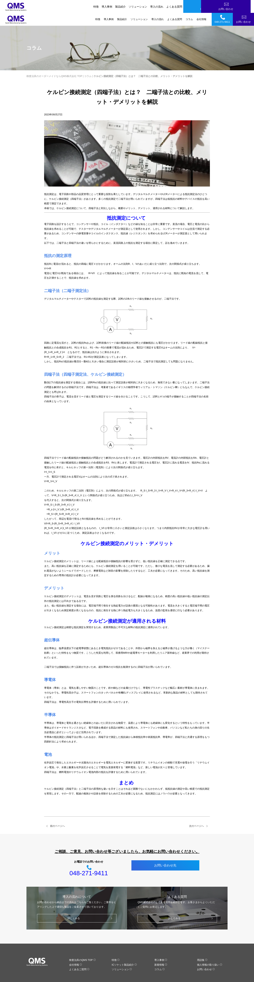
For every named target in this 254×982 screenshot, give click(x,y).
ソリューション (139, 6)
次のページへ (196, 813)
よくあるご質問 (79, 956)
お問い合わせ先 (165, 852)
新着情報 (160, 951)
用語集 (202, 947)
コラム (189, 6)
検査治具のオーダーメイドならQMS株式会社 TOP (54, 63)
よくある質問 (174, 6)
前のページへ (57, 813)
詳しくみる (91, 905)
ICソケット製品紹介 (124, 951)
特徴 (97, 6)
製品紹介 (122, 6)
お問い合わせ (244, 6)
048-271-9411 (223, 6)
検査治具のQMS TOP (82, 947)
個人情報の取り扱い (209, 951)
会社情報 (201, 6)
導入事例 (109, 6)
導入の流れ (157, 6)
